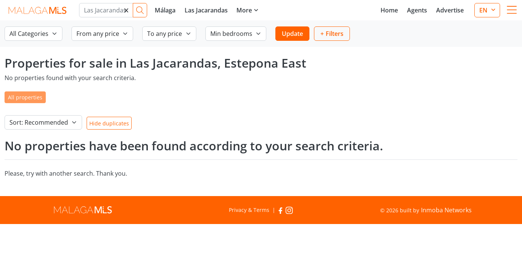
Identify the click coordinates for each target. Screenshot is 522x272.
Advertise (450, 10)
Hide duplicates (109, 123)
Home (389, 10)
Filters (334, 33)
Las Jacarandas (206, 10)
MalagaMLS (37, 10)
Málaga (165, 10)
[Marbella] (106, 10)
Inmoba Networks (446, 210)
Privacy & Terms (249, 209)
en (484, 10)
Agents (417, 10)
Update (292, 33)
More (244, 10)
